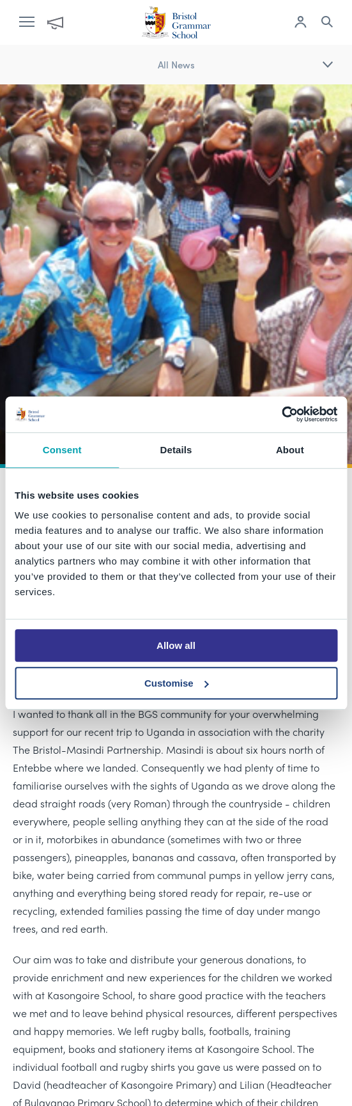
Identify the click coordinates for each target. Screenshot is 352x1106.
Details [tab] (176, 449)
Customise (176, 683)
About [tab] (290, 449)
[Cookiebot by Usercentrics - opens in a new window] (281, 414)
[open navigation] (33, 22)
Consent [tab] (62, 449)
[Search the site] (327, 23)
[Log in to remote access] (300, 23)
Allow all (176, 645)
